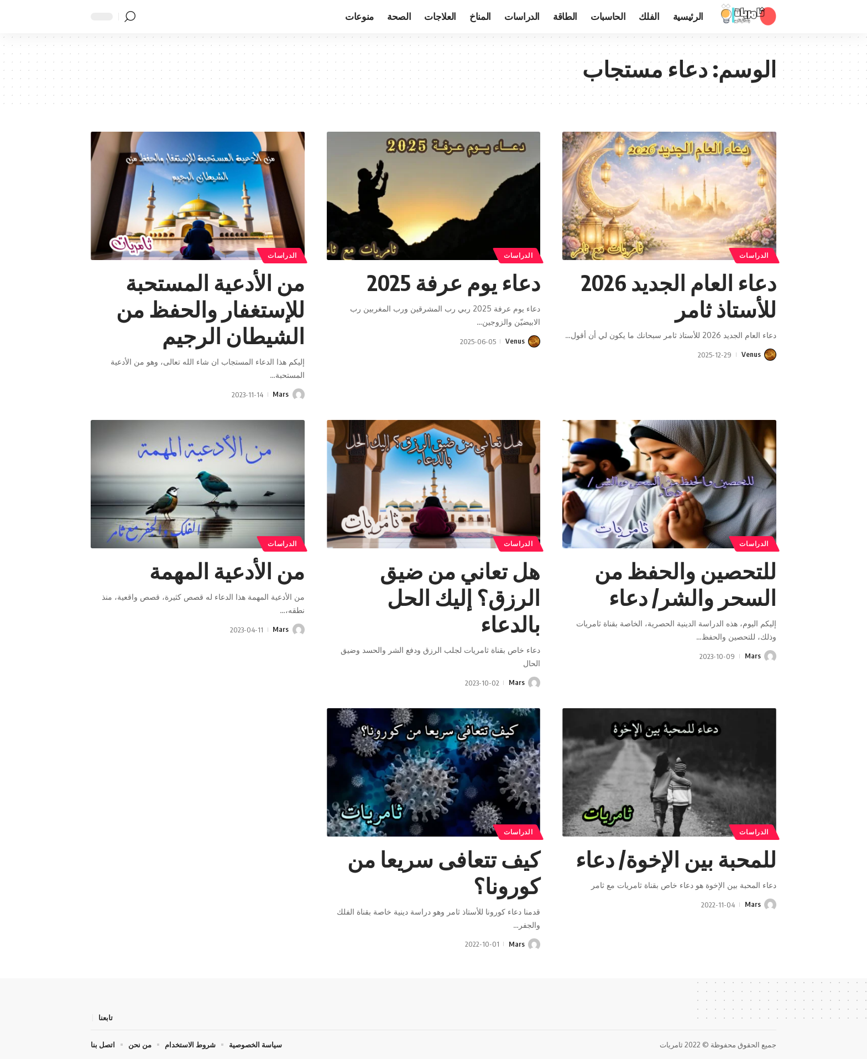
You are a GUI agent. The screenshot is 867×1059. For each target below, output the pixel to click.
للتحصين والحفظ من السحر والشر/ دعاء (683, 584)
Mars (281, 394)
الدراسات (754, 255)
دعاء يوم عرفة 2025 (450, 282)
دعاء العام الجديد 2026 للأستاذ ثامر (675, 295)
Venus (751, 354)
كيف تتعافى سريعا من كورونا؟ (442, 871)
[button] (129, 16)
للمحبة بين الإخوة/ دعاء (673, 858)
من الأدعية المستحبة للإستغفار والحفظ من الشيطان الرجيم (209, 308)
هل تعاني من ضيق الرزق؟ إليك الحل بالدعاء (459, 597)
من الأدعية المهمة (226, 570)
